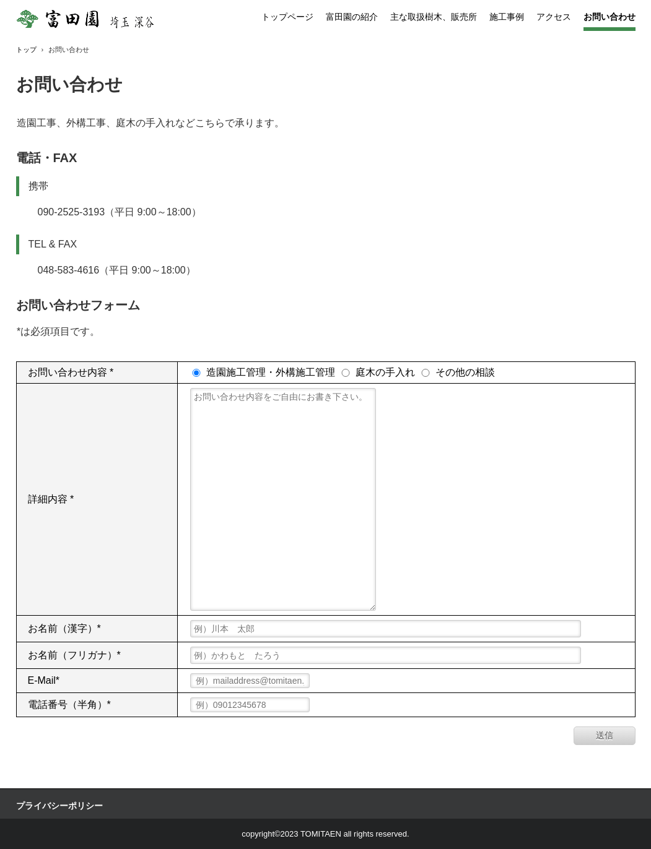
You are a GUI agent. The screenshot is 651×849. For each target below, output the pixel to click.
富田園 (103, 19)
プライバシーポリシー (59, 806)
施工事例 (506, 17)
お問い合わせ (609, 17)
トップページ (287, 17)
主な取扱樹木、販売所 (433, 17)
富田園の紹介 (352, 17)
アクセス (553, 17)
